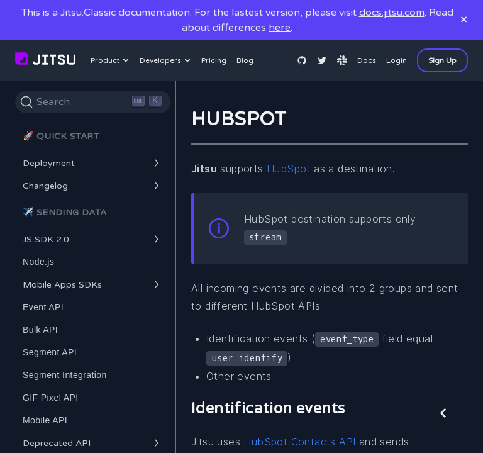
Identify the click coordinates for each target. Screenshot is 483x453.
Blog (244, 60)
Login (396, 60)
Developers (167, 60)
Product (111, 60)
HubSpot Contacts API (299, 441)
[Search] (92, 102)
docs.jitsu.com (392, 12)
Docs (366, 60)
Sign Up (442, 60)
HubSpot (289, 168)
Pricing (213, 60)
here (280, 27)
